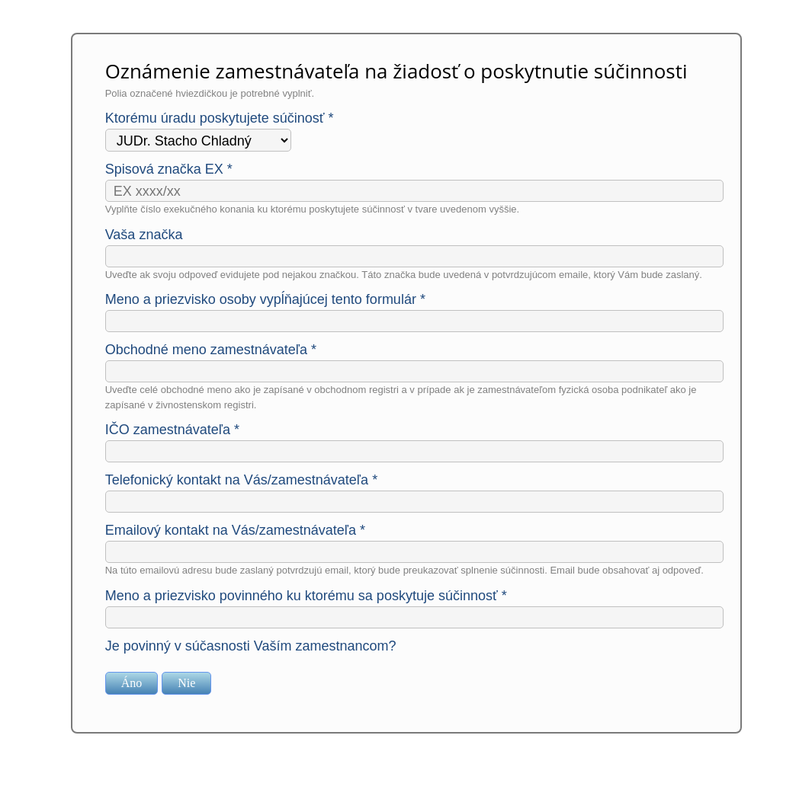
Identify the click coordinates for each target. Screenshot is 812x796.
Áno (132, 682)
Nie (186, 682)
